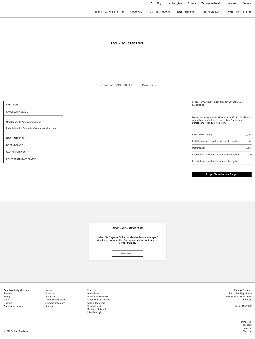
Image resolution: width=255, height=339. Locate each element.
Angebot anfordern (55, 302)
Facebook (247, 324)
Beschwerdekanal (96, 309)
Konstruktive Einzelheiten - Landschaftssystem (216, 154)
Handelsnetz (93, 293)
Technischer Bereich (213, 3)
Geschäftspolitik (95, 306)
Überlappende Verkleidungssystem (24, 121)
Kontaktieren (127, 253)
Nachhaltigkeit (176, 3)
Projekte (193, 3)
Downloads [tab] (149, 85)
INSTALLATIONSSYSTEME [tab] (116, 85)
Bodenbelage (214, 12)
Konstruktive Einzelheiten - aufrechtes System (215, 161)
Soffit (6, 299)
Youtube (247, 331)
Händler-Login (94, 312)
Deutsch (247, 3)
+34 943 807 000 (243, 305)
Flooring (7, 302)
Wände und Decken (240, 12)
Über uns (91, 290)
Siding (6, 296)
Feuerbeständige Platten (116, 12)
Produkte (50, 296)
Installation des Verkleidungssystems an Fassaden (31, 128)
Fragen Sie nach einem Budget (221, 174)
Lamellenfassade (165, 12)
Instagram (246, 321)
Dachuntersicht (191, 12)
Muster (48, 290)
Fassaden (143, 12)
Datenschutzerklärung (98, 299)
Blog (160, 3)
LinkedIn (247, 328)
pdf (250, 134)
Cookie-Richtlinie (96, 302)
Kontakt (233, 3)
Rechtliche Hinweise (97, 296)
